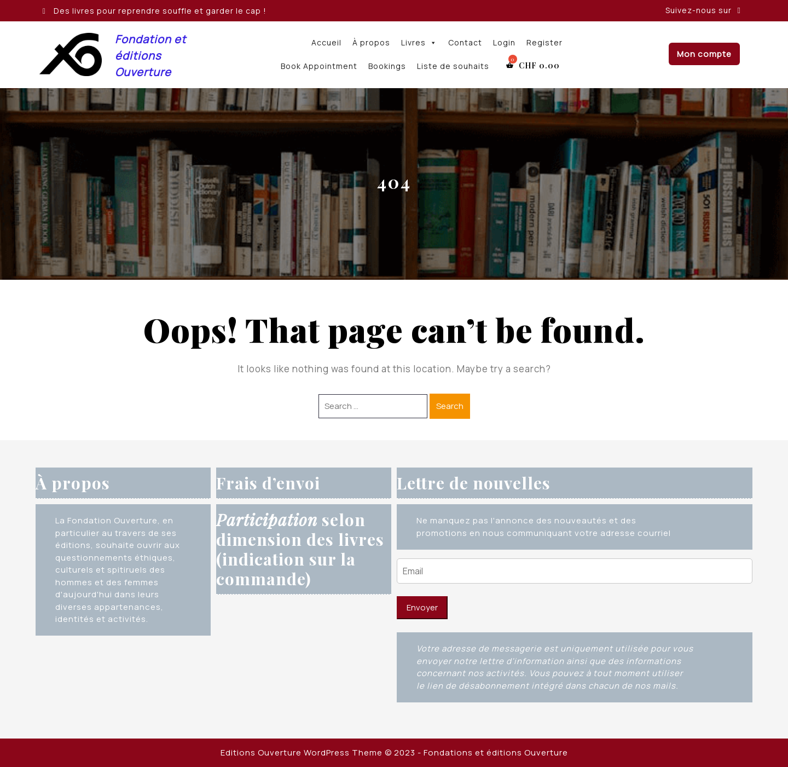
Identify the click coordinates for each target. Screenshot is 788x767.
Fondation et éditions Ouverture (150, 55)
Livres (419, 43)
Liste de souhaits (453, 66)
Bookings (387, 66)
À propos (371, 42)
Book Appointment (319, 66)
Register (544, 42)
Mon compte (704, 54)
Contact (465, 42)
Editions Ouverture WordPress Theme (302, 752)
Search (449, 406)
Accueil (326, 42)
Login (504, 42)
